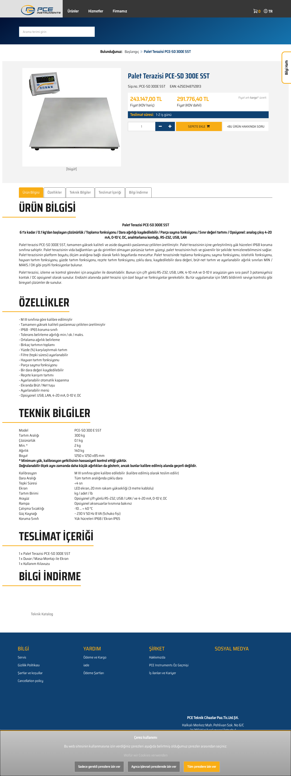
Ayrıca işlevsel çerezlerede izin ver (153, 766)
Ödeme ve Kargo (94, 657)
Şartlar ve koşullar (30, 673)
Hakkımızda (157, 657)
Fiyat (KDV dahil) (189, 105)
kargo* (254, 97)
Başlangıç (132, 51)
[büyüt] (71, 120)
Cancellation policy (30, 681)
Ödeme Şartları (93, 673)
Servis (22, 657)
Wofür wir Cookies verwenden (146, 755)
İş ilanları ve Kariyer (162, 673)
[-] (160, 126)
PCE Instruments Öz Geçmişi (168, 665)
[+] (170, 126)
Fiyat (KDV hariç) (142, 105)
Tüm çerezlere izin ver (201, 766)
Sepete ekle (199, 126)
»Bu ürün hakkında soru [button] (246, 126)
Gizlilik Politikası (29, 665)
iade (86, 665)
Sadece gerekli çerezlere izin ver (99, 766)
